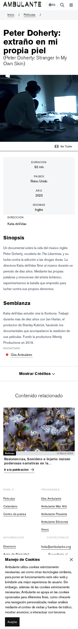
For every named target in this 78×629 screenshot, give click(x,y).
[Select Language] (52, 5)
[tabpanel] (39, 441)
